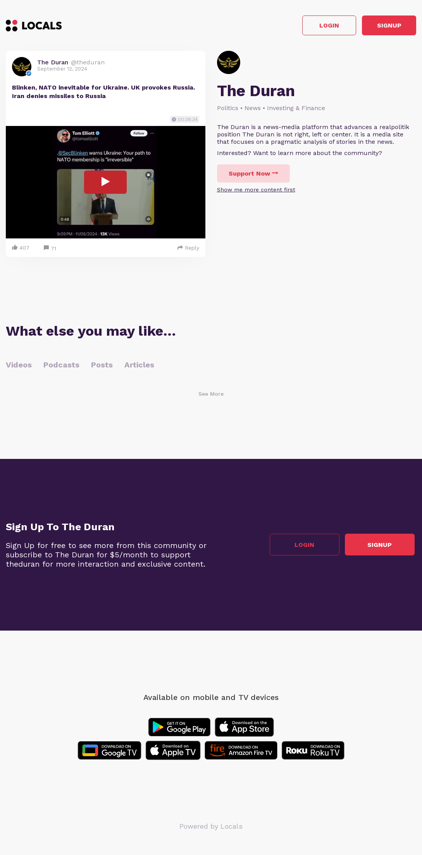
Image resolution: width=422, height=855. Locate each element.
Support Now (253, 175)
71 (50, 250)
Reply (188, 249)
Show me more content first (256, 191)
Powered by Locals (211, 828)
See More (211, 395)
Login (306, 26)
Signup (381, 26)
